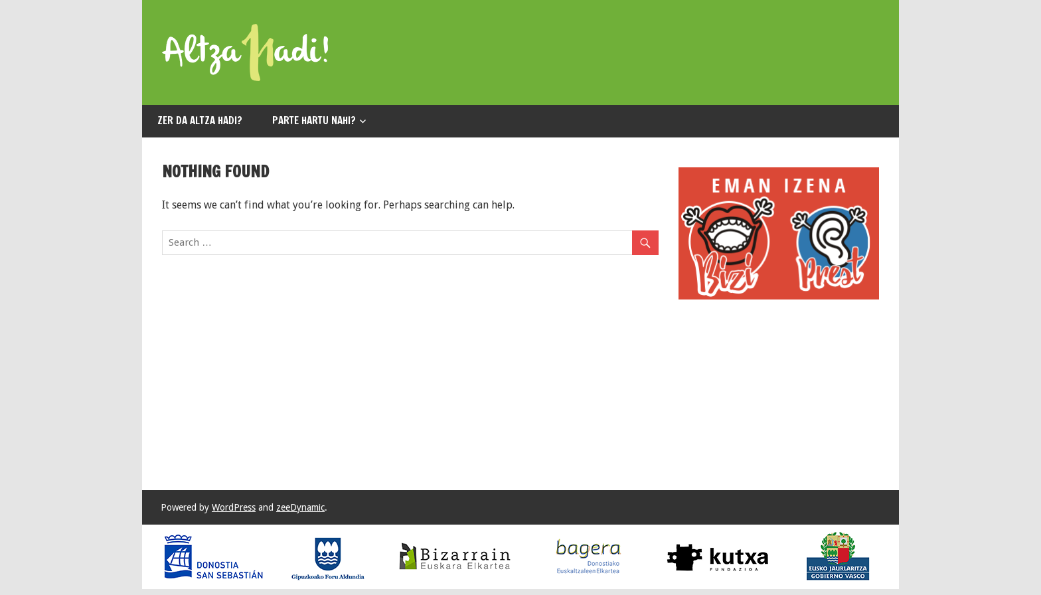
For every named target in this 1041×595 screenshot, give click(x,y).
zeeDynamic (300, 507)
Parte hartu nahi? (314, 121)
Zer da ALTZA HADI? (199, 121)
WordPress (234, 507)
